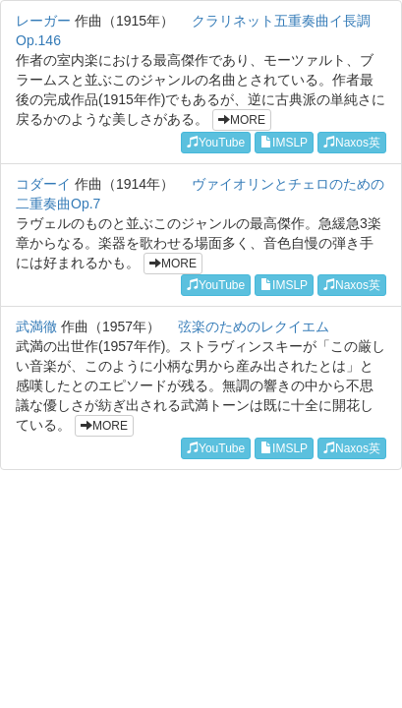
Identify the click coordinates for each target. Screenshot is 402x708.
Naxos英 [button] (351, 142)
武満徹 (36, 326)
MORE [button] (241, 120)
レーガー (43, 21)
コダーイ (43, 184)
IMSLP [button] (284, 142)
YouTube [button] (216, 142)
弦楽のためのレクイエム (253, 326)
